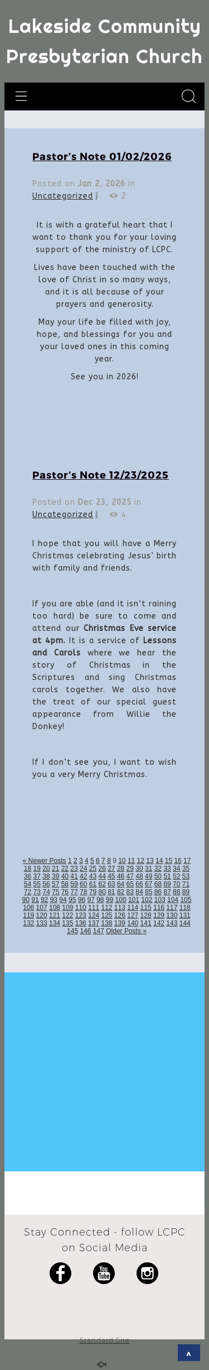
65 (130, 884)
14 (159, 861)
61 (92, 884)
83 (130, 892)
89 (185, 892)
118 (185, 907)
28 (120, 868)
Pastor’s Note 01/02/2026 (102, 156)
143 (171, 923)
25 (92, 868)
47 (130, 876)
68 (158, 884)
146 (85, 931)
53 (185, 876)
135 (67, 923)
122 (67, 915)
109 (67, 907)
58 (65, 884)
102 (146, 900)
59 (73, 884)
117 (171, 907)
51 (167, 876)
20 (46, 868)
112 (106, 907)
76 (65, 892)
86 (158, 892)
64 (120, 884)
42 (83, 876)
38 (46, 876)
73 (37, 892)
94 (62, 900)
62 (101, 884)
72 (27, 892)
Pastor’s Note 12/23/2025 (100, 474)
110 (80, 907)
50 (158, 876)
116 (158, 907)
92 (44, 900)
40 (65, 876)
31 (148, 868)
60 (83, 884)
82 (120, 892)
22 (65, 868)
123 (80, 915)
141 (146, 923)
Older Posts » (126, 931)
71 (185, 884)
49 (148, 876)
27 (111, 868)
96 (81, 900)
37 (37, 876)
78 (83, 892)
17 (187, 861)
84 (139, 892)
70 (176, 884)
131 (185, 915)
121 (54, 915)
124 (93, 915)
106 (28, 907)
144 (185, 923)
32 (158, 868)
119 (28, 915)
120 (41, 915)
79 (92, 892)
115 (146, 907)
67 (148, 884)
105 (185, 900)
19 (37, 868)
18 (27, 868)
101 (133, 900)
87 (167, 892)
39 (55, 876)
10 (121, 861)
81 (111, 892)
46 (120, 876)
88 (176, 892)
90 (26, 900)
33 (167, 868)
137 (93, 923)
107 (41, 907)
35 (185, 868)
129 (158, 915)
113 (119, 907)
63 (111, 884)
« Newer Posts (44, 861)
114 (132, 907)
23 (73, 868)
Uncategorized (62, 196)
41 (73, 876)
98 (100, 900)
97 (90, 900)
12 (140, 861)
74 (46, 892)
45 (111, 876)
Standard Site (105, 1340)
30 (139, 868)
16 (177, 861)
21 (55, 868)
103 (160, 900)
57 (55, 884)
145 (72, 931)
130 (171, 915)
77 (73, 892)
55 (37, 884)
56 (46, 884)
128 (146, 915)
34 (176, 868)
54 (27, 884)
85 (148, 892)
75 (55, 892)
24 (83, 868)
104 (172, 900)
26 (101, 868)
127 (132, 915)
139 (119, 923)
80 (101, 892)
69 (167, 884)
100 (121, 900)
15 (168, 861)
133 (41, 923)
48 (139, 876)
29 (130, 868)
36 (27, 876)
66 (139, 884)
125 (106, 915)
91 (34, 900)
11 (131, 861)
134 (54, 923)
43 (92, 876)
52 (176, 876)
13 (149, 861)
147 (98, 931)
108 (54, 907)
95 (72, 900)
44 (101, 876)
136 (80, 923)
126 (119, 915)
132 (28, 923)
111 (93, 907)
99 (109, 900)
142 (158, 923)
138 (106, 923)
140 (132, 923)
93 (53, 900)
